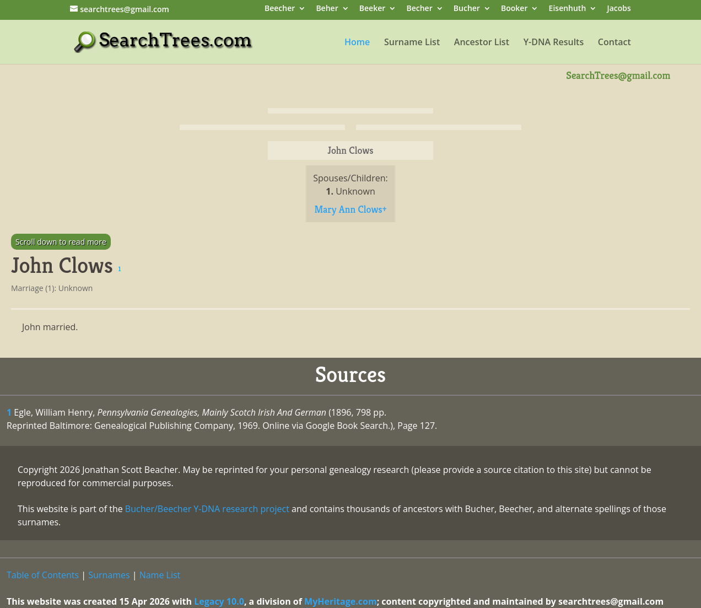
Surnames (109, 575)
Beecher (280, 9)
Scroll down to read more (60, 241)
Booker (514, 9)
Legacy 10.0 (219, 601)
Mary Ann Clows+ (350, 209)
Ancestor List (481, 43)
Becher (419, 9)
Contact (614, 43)
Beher (327, 9)
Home (357, 43)
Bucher (467, 9)
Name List (160, 575)
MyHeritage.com (340, 601)
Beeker (372, 9)
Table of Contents (43, 575)
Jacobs (618, 9)
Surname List (412, 43)
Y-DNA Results (554, 43)
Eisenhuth (567, 9)
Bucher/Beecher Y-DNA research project (207, 509)
